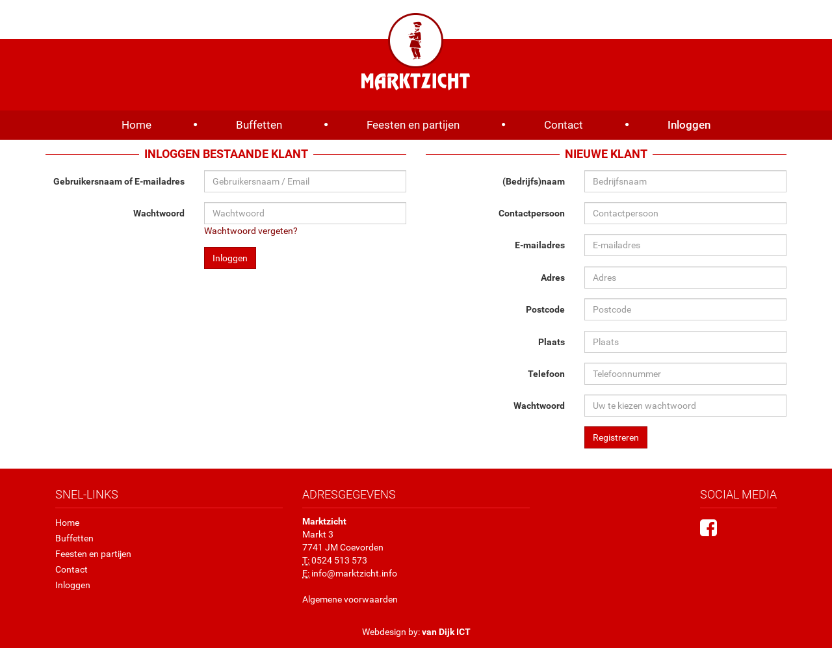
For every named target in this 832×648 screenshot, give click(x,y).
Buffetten (259, 124)
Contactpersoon (532, 213)
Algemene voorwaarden (350, 599)
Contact (563, 124)
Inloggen (689, 124)
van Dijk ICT (446, 632)
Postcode (545, 309)
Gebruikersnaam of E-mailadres (119, 181)
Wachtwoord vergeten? (251, 231)
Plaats (551, 342)
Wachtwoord (159, 213)
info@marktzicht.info (354, 573)
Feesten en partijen (413, 124)
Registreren (616, 437)
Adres (553, 277)
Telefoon (546, 374)
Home (136, 124)
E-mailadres (540, 245)
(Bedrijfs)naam (533, 181)
